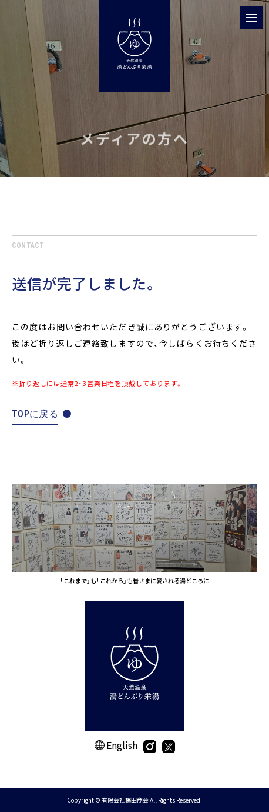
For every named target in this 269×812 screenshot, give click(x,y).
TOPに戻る (35, 414)
